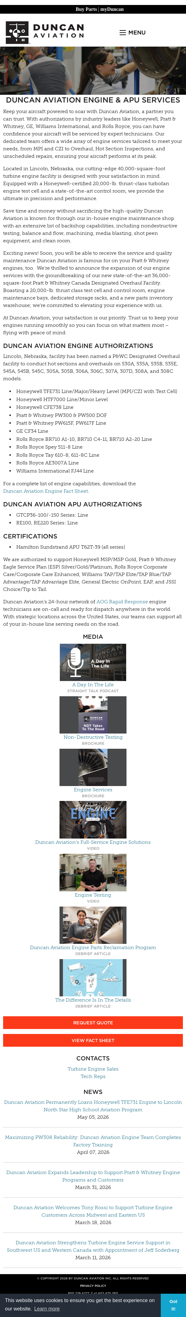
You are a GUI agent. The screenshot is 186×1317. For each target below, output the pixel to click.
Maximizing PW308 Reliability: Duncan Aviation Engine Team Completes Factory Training (93, 1141)
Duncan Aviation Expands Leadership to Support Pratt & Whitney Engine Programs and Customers (93, 1176)
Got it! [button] (173, 1305)
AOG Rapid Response (122, 602)
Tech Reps (93, 1076)
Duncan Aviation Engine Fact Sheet (45, 491)
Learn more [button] (47, 1308)
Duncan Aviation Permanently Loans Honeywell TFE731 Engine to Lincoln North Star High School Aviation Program (93, 1106)
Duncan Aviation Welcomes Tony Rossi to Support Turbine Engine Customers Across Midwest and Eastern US (93, 1211)
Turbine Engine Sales (93, 1069)
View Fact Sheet (93, 1040)
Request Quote (93, 1022)
